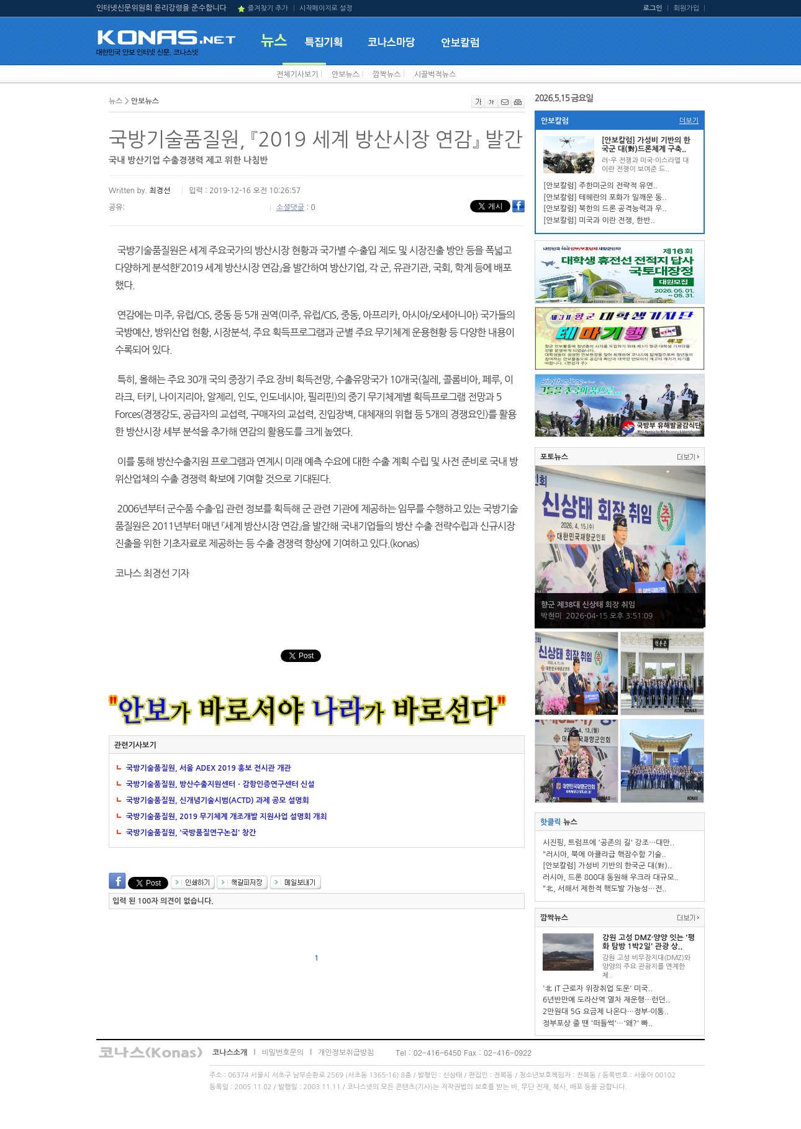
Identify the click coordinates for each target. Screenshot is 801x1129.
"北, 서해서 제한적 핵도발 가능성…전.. (604, 888)
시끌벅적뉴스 (435, 74)
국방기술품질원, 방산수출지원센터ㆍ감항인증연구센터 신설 (220, 784)
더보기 (689, 120)
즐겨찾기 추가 (268, 8)
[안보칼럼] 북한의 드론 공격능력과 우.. (605, 208)
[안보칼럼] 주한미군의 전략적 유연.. (600, 185)
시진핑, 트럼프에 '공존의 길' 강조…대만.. (608, 842)
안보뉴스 (346, 74)
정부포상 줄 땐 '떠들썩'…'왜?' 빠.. (598, 1023)
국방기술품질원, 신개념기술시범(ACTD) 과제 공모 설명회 (217, 800)
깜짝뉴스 (386, 74)
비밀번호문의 (282, 1052)
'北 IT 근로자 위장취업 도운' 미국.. (598, 988)
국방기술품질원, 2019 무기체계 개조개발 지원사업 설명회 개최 (226, 816)
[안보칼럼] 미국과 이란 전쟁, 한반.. (599, 220)
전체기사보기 (297, 74)
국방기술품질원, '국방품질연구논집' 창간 (191, 833)
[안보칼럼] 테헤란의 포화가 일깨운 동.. (605, 197)
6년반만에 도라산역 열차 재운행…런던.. (606, 1000)
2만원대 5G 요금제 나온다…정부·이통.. (606, 1011)
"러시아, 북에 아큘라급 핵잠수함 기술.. (604, 854)
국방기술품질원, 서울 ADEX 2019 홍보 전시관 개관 (208, 768)
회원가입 (686, 8)
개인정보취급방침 (346, 1052)
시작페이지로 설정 (326, 8)
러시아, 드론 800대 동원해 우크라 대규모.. (611, 877)
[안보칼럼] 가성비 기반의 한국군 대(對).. (607, 865)
